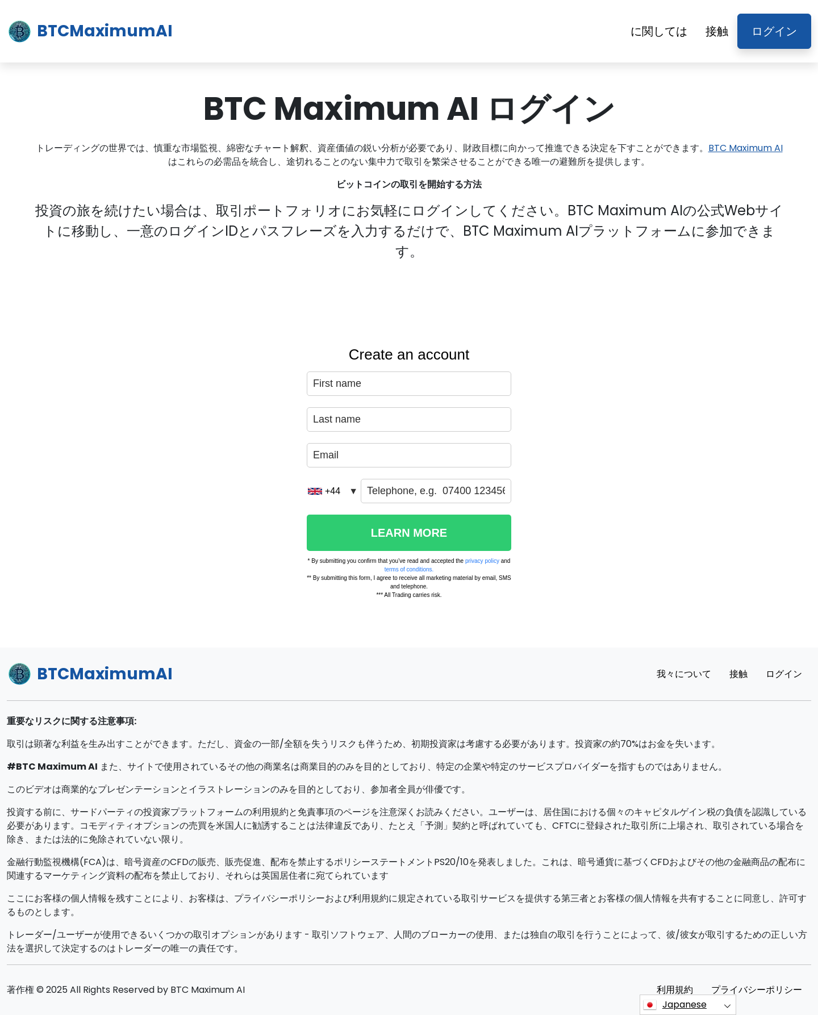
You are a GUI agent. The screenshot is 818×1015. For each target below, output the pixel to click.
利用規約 (675, 989)
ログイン (774, 31)
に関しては (659, 31)
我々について (684, 673)
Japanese (675, 1005)
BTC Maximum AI (745, 147)
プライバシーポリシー (756, 989)
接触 (717, 31)
